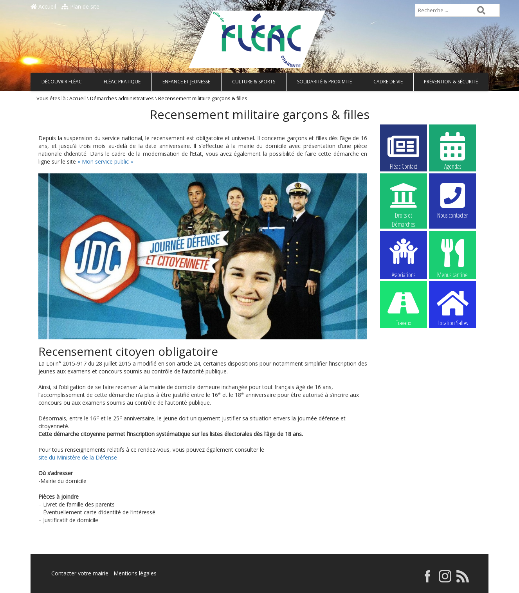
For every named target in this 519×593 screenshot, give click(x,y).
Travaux (403, 307)
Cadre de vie (388, 81)
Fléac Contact (403, 151)
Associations (403, 257)
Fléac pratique (122, 81)
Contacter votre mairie (79, 573)
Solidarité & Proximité (324, 81)
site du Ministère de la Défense (77, 457)
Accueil (43, 6)
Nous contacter (452, 200)
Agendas (452, 151)
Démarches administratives (122, 98)
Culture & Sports (253, 81)
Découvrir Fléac (61, 81)
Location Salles (452, 307)
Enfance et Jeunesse (186, 81)
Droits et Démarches (403, 200)
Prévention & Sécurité (451, 81)
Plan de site (80, 6)
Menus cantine (452, 257)
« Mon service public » (105, 161)
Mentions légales (135, 573)
